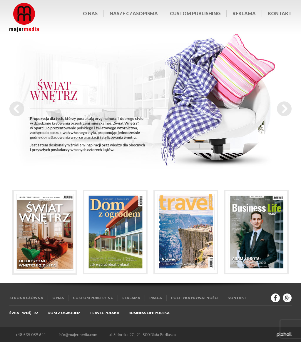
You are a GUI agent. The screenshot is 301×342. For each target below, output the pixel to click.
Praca (155, 298)
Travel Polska (104, 313)
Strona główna (26, 298)
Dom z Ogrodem (64, 313)
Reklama (244, 13)
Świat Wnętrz (24, 313)
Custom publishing (195, 13)
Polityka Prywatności (194, 298)
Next (284, 108)
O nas (90, 13)
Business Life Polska (149, 313)
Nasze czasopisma (134, 13)
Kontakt (280, 13)
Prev (16, 108)
